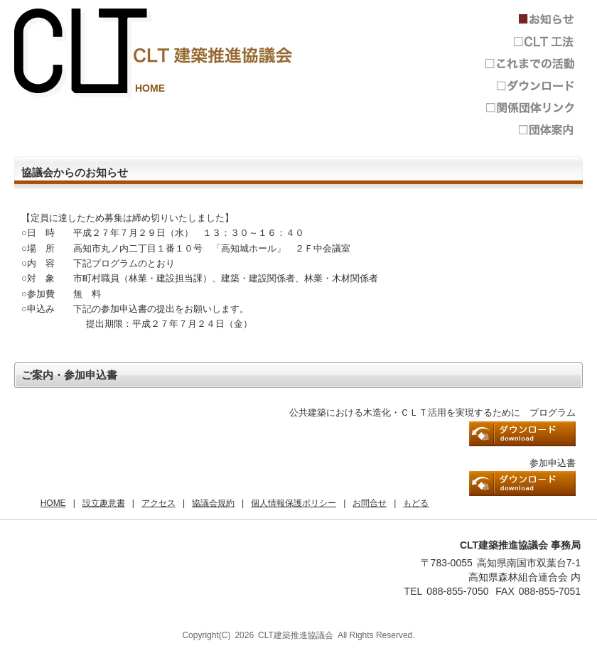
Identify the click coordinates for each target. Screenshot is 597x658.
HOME (150, 88)
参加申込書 (522, 483)
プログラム (522, 433)
